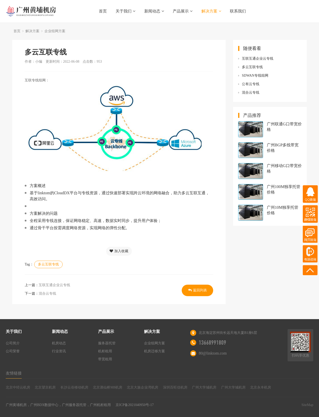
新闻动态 (154, 11)
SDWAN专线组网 (255, 75)
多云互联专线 (48, 264)
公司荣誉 (13, 351)
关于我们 (125, 11)
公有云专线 (250, 84)
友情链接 (14, 373)
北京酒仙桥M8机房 (107, 387)
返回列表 (197, 290)
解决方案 (211, 11)
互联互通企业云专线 (54, 285)
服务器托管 (107, 343)
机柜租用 (105, 351)
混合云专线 (47, 293)
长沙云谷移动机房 (74, 387)
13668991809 (212, 342)
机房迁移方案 (154, 351)
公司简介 (13, 343)
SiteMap (307, 405)
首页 (103, 11)
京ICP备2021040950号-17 (135, 405)
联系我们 (238, 11)
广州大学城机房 (204, 387)
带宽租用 (105, 359)
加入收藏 (119, 251)
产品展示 (182, 11)
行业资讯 (59, 351)
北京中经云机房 (18, 387)
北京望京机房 (45, 387)
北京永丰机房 (260, 387)
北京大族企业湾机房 (142, 387)
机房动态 (59, 343)
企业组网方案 (54, 31)
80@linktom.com (213, 353)
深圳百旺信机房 (175, 387)
